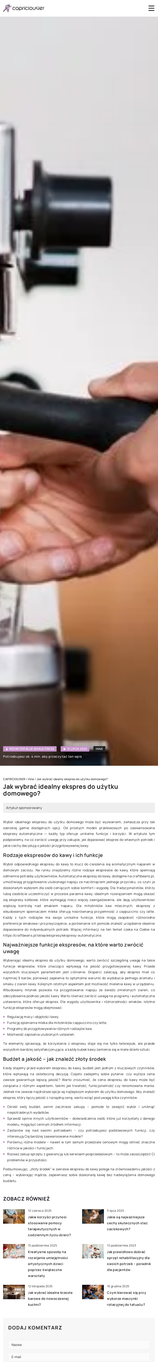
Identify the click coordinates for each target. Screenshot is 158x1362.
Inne (99, 749)
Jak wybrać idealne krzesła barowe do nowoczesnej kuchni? (50, 1298)
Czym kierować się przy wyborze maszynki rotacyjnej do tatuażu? (126, 1298)
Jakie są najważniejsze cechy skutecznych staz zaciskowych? (127, 1223)
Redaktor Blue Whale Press (31, 748)
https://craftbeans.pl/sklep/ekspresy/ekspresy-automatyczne (52, 935)
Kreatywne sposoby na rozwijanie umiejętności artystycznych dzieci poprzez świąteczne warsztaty (48, 1264)
